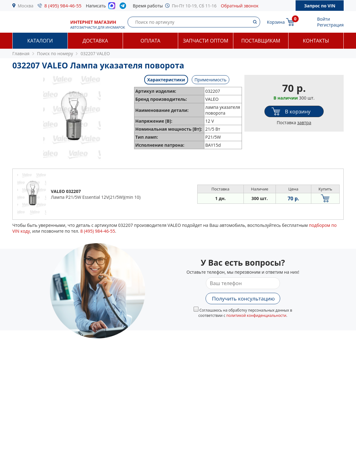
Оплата (150, 40)
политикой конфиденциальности (256, 315)
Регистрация (330, 25)
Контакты (316, 40)
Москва (26, 6)
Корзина (276, 22)
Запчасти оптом (205, 40)
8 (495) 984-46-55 (63, 5)
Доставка (95, 40)
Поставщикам (260, 40)
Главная (21, 53)
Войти (323, 19)
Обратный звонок (240, 6)
